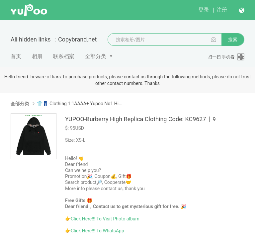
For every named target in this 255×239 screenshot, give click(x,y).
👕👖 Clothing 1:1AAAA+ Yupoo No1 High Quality (80, 103)
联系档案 (63, 56)
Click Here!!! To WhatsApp (97, 230)
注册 (221, 10)
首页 (16, 56)
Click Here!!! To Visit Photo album (105, 218)
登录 (203, 10)
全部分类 (95, 56)
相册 (37, 56)
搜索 (232, 39)
